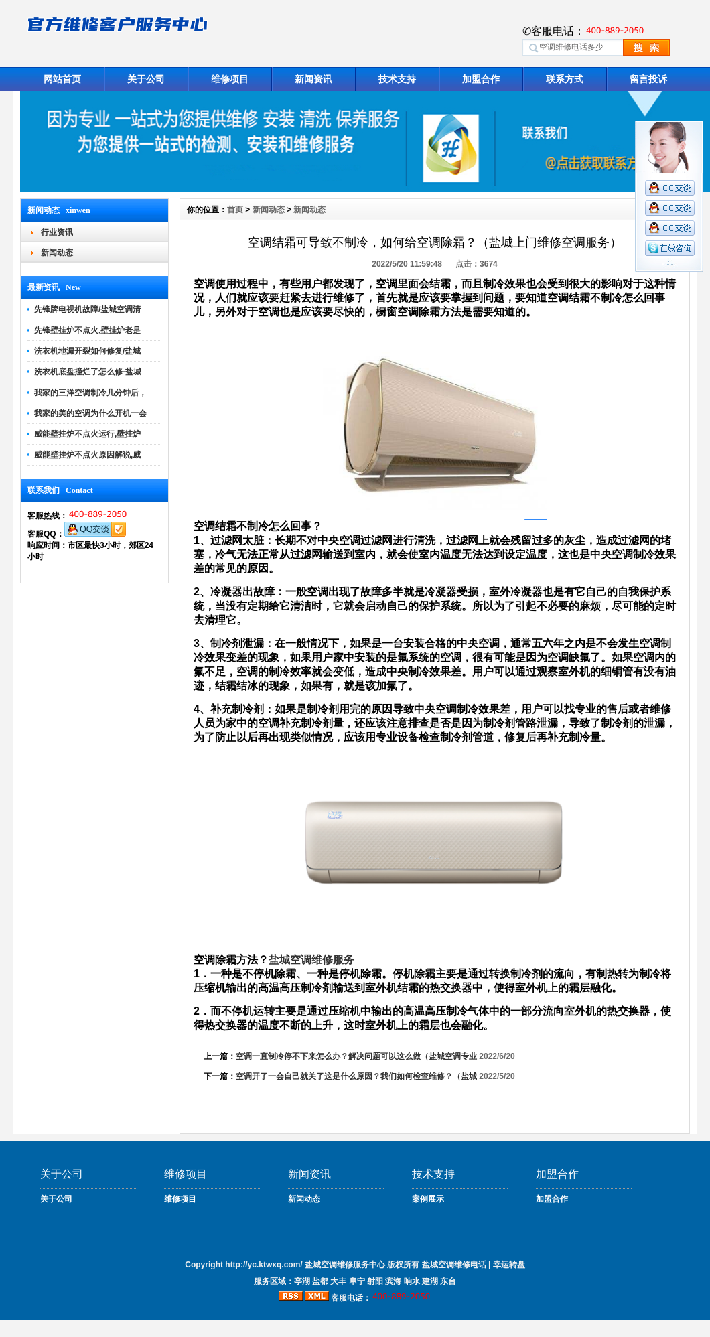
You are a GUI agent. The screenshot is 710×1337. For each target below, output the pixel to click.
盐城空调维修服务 (311, 959)
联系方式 (564, 79)
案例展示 (428, 1199)
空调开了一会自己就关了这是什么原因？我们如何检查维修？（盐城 (356, 1076)
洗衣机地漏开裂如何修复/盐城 (87, 351)
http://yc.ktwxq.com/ (263, 1264)
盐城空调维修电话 (454, 1264)
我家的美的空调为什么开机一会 (90, 413)
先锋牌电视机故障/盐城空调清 (87, 309)
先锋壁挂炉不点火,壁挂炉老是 (87, 330)
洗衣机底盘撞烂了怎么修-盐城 (87, 371)
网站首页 (62, 79)
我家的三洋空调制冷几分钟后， (90, 392)
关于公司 (146, 79)
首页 (235, 209)
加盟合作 (481, 79)
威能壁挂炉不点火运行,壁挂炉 (87, 434)
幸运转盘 (509, 1264)
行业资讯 (57, 232)
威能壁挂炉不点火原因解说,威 (87, 455)
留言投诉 (648, 79)
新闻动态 (57, 252)
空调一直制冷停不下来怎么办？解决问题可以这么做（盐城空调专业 (356, 1056)
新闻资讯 (313, 79)
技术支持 (397, 79)
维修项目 (229, 79)
